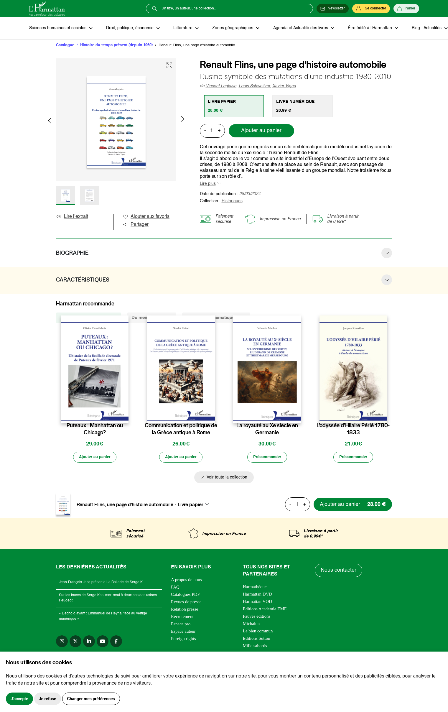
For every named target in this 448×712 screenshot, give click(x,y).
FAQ (175, 587)
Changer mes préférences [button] (91, 698)
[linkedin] (89, 642)
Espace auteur (183, 631)
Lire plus (208, 184)
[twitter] (75, 642)
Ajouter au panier (261, 131)
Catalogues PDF (185, 595)
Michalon (251, 624)
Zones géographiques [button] (231, 28)
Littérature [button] (182, 28)
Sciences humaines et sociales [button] (58, 28)
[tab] (234, 106)
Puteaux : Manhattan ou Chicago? (95, 429)
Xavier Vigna (284, 86)
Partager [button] (136, 225)
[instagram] (62, 642)
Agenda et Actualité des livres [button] (298, 28)
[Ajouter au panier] (94, 457)
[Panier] (406, 8)
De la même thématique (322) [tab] (216, 318)
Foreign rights (183, 639)
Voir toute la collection (227, 478)
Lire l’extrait (72, 217)
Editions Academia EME (265, 609)
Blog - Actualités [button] (423, 28)
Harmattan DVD (257, 594)
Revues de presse (186, 602)
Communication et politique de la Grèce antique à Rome (181, 429)
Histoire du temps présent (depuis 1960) (116, 45)
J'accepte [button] (19, 698)
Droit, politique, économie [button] (129, 28)
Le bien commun (258, 631)
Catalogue (65, 45)
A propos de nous (186, 580)
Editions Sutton (256, 639)
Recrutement (182, 617)
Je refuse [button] (47, 698)
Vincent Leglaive (221, 86)
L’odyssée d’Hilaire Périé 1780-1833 (353, 429)
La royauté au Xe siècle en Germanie (267, 429)
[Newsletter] (333, 8)
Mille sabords (255, 646)
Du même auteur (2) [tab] (151, 318)
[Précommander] (267, 457)
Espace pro (180, 624)
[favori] (125, 414)
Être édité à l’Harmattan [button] (367, 28)
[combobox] (195, 505)
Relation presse (184, 609)
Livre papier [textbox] (190, 505)
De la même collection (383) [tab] (88, 318)
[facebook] (116, 642)
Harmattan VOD (257, 602)
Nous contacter (339, 571)
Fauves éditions (257, 616)
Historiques (232, 201)
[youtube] (102, 642)
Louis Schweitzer (254, 86)
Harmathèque (255, 587)
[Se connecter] (371, 8)
